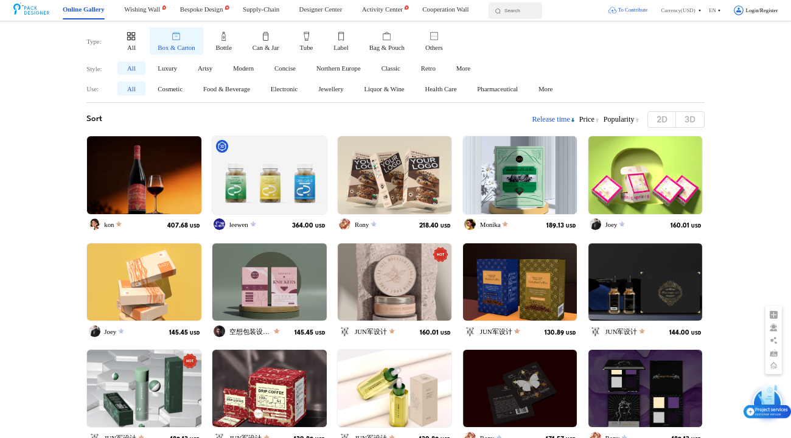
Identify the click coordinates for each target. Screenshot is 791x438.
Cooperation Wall (445, 9)
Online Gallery (84, 9)
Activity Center (382, 9)
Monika (490, 224)
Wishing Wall (142, 9)
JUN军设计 (371, 331)
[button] (681, 10)
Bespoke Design (201, 9)
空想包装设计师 (252, 331)
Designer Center (321, 9)
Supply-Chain (261, 9)
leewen (238, 224)
